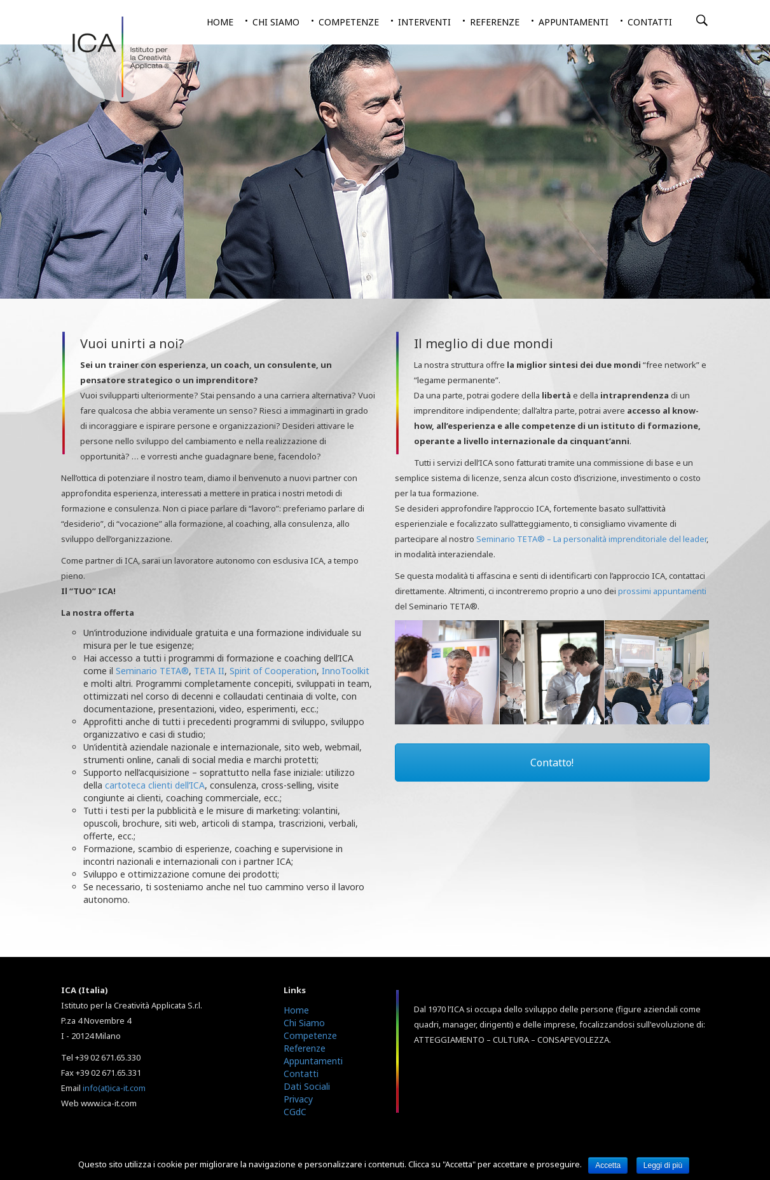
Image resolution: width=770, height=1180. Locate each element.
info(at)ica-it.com (114, 1088)
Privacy (298, 1099)
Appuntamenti (573, 22)
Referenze (494, 22)
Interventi (424, 22)
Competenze (349, 22)
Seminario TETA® (152, 671)
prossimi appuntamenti (662, 591)
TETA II (209, 671)
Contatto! (552, 763)
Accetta (608, 1165)
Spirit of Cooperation (273, 671)
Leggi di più (662, 1165)
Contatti (650, 22)
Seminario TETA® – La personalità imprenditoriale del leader (591, 539)
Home (220, 22)
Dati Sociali (307, 1086)
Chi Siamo (304, 1023)
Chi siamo (275, 22)
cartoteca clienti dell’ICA (155, 785)
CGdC (295, 1112)
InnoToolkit (345, 671)
